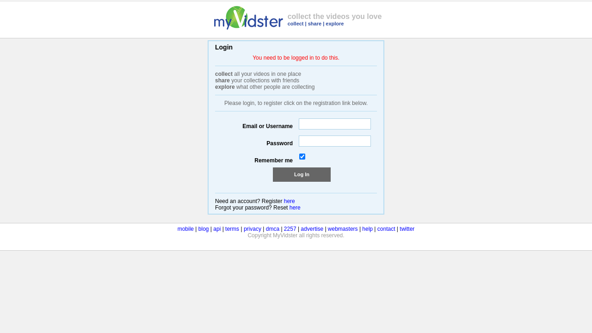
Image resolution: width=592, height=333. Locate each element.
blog (203, 229)
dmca (272, 229)
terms (232, 229)
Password (279, 143)
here (289, 201)
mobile (186, 229)
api (217, 229)
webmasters (343, 229)
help (367, 229)
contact (386, 229)
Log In (301, 174)
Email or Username (267, 126)
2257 (290, 229)
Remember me (273, 160)
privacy (252, 229)
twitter (407, 229)
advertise (312, 229)
